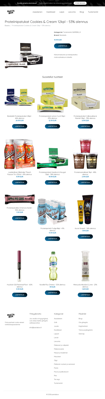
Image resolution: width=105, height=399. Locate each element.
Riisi (55, 377)
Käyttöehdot (83, 327)
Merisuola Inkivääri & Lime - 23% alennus (85, 287)
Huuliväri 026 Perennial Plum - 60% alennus (19, 287)
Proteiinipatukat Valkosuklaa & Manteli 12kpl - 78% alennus (85, 118)
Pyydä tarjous (80, 3)
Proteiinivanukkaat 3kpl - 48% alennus (85, 174)
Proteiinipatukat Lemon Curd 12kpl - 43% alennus (52, 118)
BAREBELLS (76, 33)
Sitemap (81, 335)
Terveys (57, 380)
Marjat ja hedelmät (60, 354)
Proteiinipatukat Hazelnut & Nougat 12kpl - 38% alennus (52, 174)
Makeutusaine (59, 350)
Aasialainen (37, 12)
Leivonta (72, 12)
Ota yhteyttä (83, 323)
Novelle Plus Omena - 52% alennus (52, 286)
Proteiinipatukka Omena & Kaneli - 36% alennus (20, 210)
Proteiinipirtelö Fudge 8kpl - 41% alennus (52, 230)
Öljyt (55, 361)
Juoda (56, 327)
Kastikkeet (50, 12)
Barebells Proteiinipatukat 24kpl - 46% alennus (19, 118)
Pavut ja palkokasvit (61, 373)
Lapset (56, 335)
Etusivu (7, 27)
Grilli (55, 323)
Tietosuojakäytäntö (86, 331)
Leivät (56, 339)
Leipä (61, 12)
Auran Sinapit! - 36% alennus (85, 229)
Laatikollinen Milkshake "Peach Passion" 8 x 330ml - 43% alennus (19, 174)
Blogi (82, 12)
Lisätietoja (62, 47)
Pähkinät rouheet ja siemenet (64, 365)
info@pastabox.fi (35, 329)
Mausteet (57, 358)
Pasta (56, 369)
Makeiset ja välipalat (61, 346)
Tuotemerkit (93, 12)
